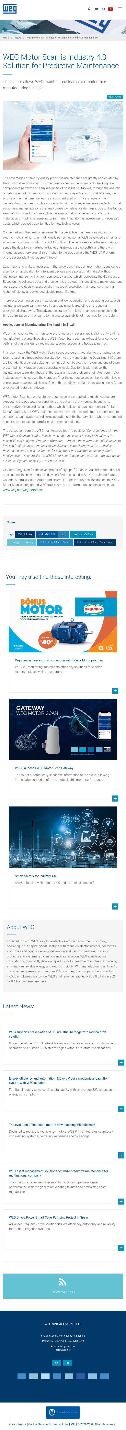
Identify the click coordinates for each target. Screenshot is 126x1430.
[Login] (89, 8)
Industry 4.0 (47, 534)
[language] (112, 8)
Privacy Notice (17, 1424)
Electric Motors (83, 534)
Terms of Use (60, 1424)
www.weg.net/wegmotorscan (23, 490)
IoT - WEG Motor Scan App (95, 542)
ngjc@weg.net (63, 1350)
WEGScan (25, 534)
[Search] (104, 8)
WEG (8, 9)
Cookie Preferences (66, 1412)
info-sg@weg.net (66, 1346)
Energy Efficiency (21, 542)
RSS (73, 1424)
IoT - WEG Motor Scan (55, 542)
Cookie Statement (39, 1424)
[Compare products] (96, 8)
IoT (63, 534)
